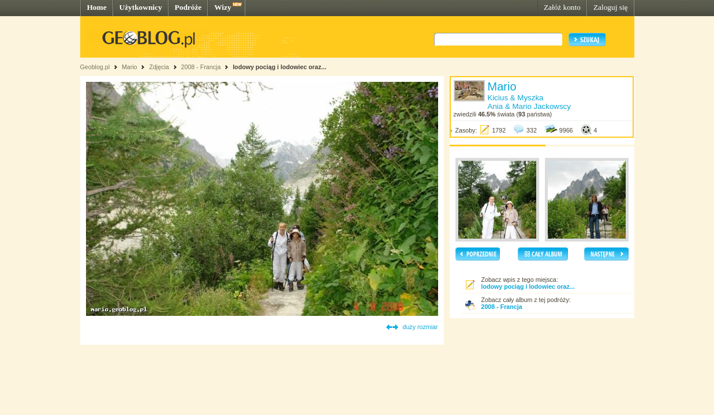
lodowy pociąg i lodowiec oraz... (279, 66)
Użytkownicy (140, 7)
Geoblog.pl (95, 66)
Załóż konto (562, 7)
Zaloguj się (610, 7)
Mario (129, 66)
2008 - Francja (201, 66)
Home (97, 7)
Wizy (222, 7)
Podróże (188, 7)
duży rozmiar (420, 326)
